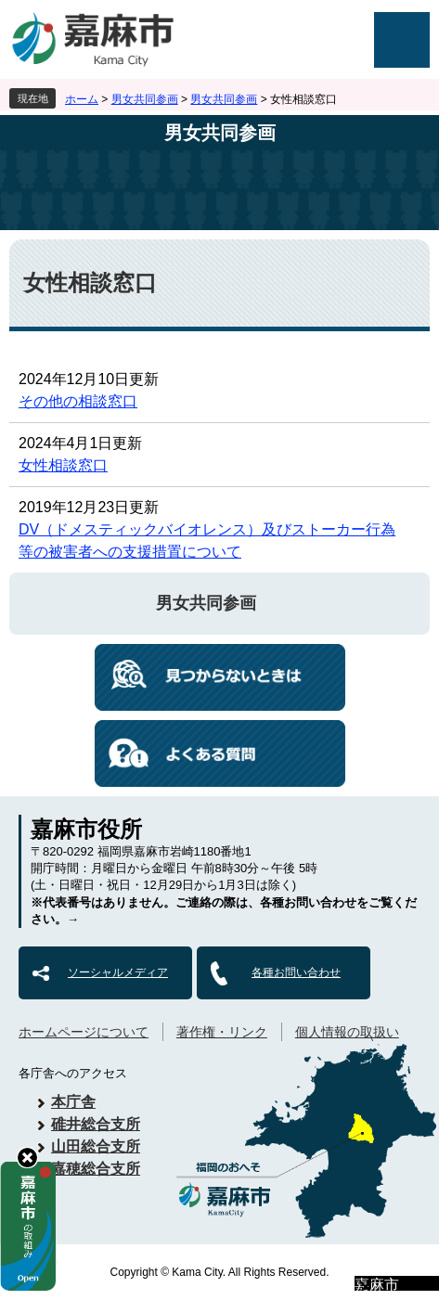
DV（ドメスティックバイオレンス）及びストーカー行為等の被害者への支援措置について (207, 540)
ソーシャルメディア (118, 972)
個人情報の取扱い (347, 1031)
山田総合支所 (95, 1146)
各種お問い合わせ (296, 972)
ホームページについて (83, 1031)
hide (27, 1157)
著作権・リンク (221, 1031)
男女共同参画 (144, 99)
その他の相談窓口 (78, 401)
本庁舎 (73, 1102)
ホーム (81, 99)
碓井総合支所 (95, 1124)
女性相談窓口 (63, 465)
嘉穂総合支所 (95, 1169)
